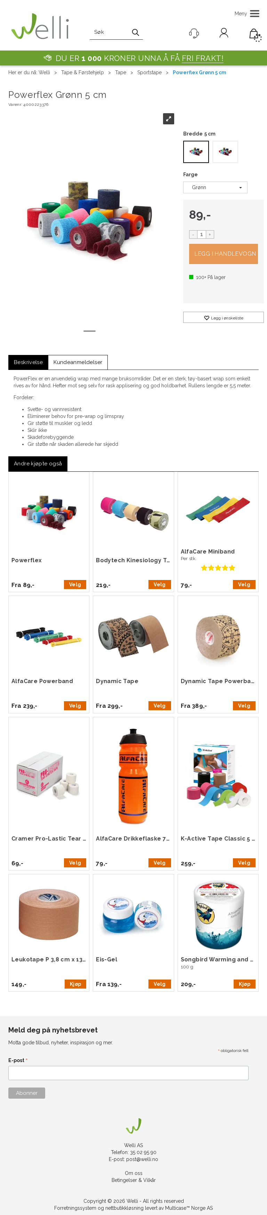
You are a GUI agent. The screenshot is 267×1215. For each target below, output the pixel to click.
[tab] (28, 362)
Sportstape (149, 72)
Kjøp (223, 254)
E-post (18, 1061)
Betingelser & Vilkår (134, 1180)
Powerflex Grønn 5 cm (199, 72)
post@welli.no (142, 1159)
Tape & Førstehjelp (82, 72)
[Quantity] (201, 234)
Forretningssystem (75, 1208)
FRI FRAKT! (203, 58)
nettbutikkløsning (124, 1208)
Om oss (134, 1173)
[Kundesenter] (194, 33)
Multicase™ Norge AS (189, 1208)
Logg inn (224, 34)
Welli (44, 72)
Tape (120, 72)
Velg (75, 584)
